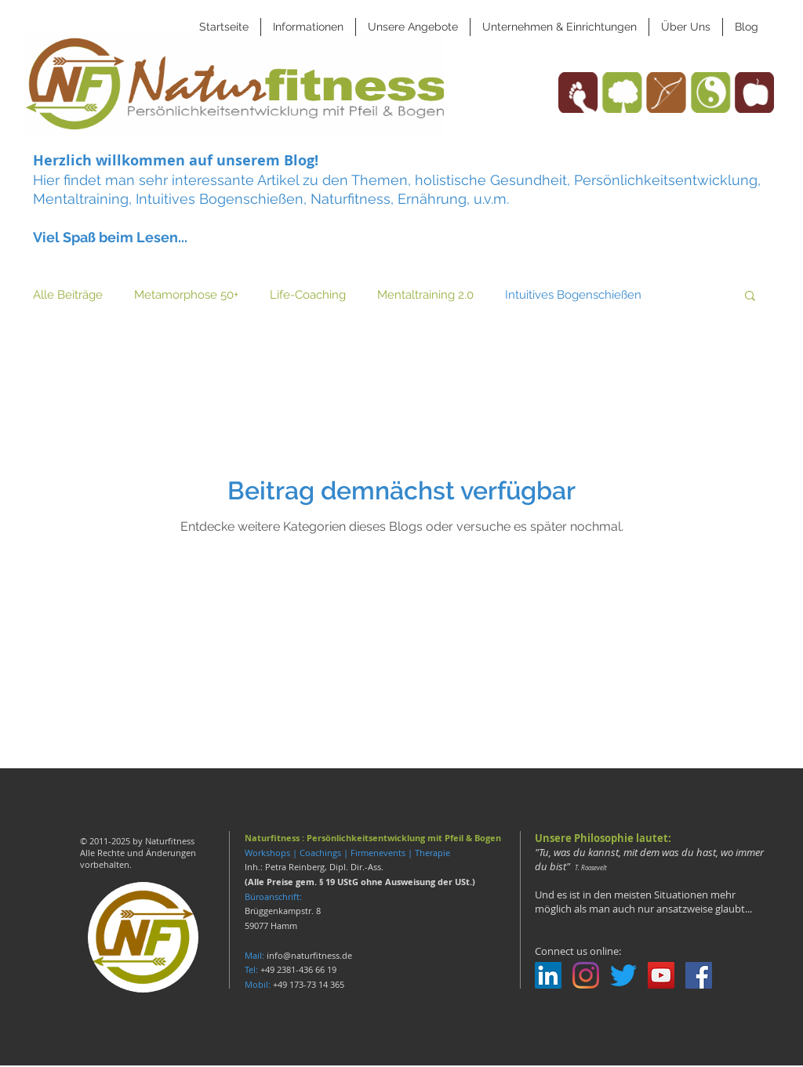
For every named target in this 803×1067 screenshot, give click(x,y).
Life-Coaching (308, 295)
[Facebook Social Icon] (698, 975)
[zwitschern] (623, 975)
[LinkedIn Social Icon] (548, 975)
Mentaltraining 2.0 (425, 295)
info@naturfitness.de (309, 955)
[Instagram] (585, 975)
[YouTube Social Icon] (661, 975)
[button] (308, 27)
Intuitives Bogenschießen (573, 295)
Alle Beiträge (68, 295)
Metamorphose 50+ (186, 295)
